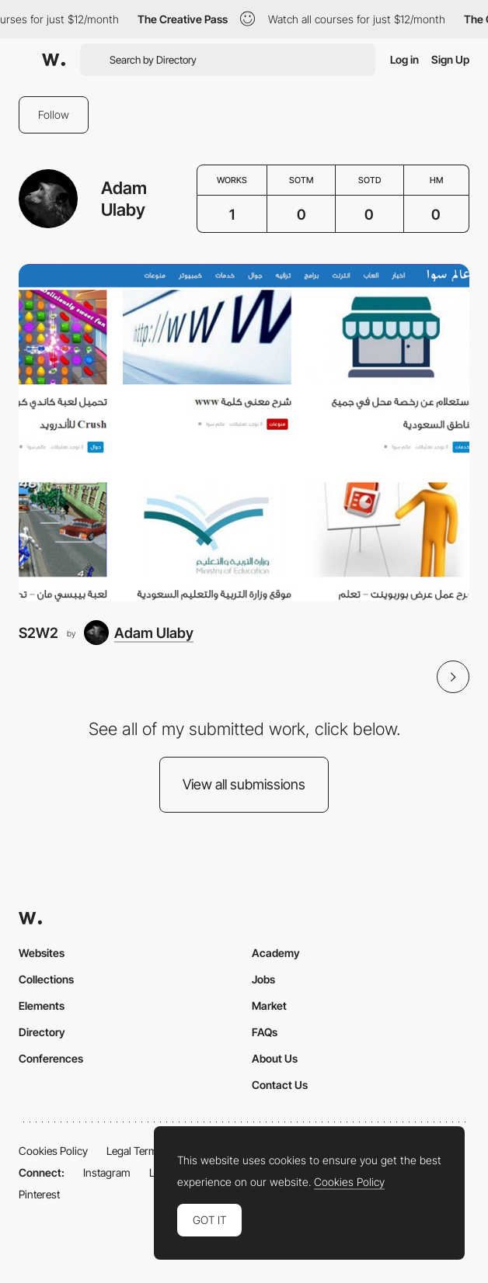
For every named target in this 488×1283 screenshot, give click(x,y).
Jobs (263, 979)
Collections (46, 979)
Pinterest (39, 1194)
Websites (41, 952)
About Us (275, 1058)
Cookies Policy (53, 1150)
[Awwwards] (53, 60)
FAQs (264, 1032)
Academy (276, 952)
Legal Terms (134, 1150)
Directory (42, 1032)
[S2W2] (244, 433)
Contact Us (280, 1084)
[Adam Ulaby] (138, 632)
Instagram (107, 1172)
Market (269, 1005)
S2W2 (38, 632)
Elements (41, 1005)
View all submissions (244, 784)
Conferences (51, 1058)
